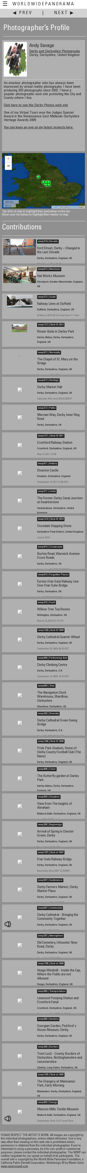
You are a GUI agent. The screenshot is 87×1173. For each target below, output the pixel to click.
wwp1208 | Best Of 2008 (51, 741)
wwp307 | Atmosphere (50, 935)
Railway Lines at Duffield (54, 304)
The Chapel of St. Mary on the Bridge (57, 361)
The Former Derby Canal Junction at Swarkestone (60, 500)
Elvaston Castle (47, 470)
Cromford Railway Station (54, 443)
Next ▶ (64, 13)
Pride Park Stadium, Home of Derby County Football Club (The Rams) (59, 752)
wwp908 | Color (47, 769)
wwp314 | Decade (48, 241)
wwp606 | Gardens (48, 1019)
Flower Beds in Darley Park (55, 332)
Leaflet (55, 207)
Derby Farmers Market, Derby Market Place (57, 889)
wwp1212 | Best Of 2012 (51, 324)
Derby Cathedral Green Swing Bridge (57, 722)
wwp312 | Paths (46, 408)
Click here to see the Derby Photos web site (36, 105)
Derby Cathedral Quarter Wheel (58, 637)
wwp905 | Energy (47, 1102)
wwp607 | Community (50, 908)
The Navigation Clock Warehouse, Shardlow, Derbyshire (52, 696)
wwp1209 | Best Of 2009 (51, 630)
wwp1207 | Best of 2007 (51, 852)
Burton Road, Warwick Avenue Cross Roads (58, 556)
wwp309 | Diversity (48, 713)
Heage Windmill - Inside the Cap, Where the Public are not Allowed (59, 974)
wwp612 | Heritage (48, 380)
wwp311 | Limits (47, 491)
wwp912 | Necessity (49, 352)
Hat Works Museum (51, 276)
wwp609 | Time (46, 685)
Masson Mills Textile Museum (58, 1109)
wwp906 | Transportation (52, 991)
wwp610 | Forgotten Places (53, 574)
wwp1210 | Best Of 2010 (51, 519)
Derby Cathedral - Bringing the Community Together (57, 917)
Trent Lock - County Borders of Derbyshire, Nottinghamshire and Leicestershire (59, 1058)
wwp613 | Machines (49, 269)
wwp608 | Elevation (49, 797)
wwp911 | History (47, 463)
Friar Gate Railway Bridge (54, 859)
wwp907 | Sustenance (50, 880)
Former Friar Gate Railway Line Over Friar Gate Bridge (58, 583)
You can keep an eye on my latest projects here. (38, 127)
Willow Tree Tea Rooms (53, 609)
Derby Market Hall (49, 387)
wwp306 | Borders (48, 1046)
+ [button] (8, 159)
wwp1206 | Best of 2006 (51, 963)
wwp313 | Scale (47, 297)
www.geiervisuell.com (14, 1166)
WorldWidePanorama (44, 4)
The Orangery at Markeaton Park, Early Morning (56, 1083)
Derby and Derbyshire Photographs (54, 51)
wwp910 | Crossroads (50, 547)
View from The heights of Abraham (54, 806)
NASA (74, 207)
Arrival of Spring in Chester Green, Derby (55, 833)
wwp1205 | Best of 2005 (51, 1074)
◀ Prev (22, 13)
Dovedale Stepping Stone (54, 526)
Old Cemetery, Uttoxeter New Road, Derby (57, 944)
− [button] (8, 166)
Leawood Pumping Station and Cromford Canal (58, 1000)
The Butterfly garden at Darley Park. (58, 778)
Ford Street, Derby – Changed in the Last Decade (58, 250)
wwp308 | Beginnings (50, 824)
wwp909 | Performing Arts (52, 658)
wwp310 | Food (46, 602)
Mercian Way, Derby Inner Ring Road (58, 417)
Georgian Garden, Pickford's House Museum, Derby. (56, 1028)
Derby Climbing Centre (52, 665)
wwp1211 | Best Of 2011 (51, 435)
